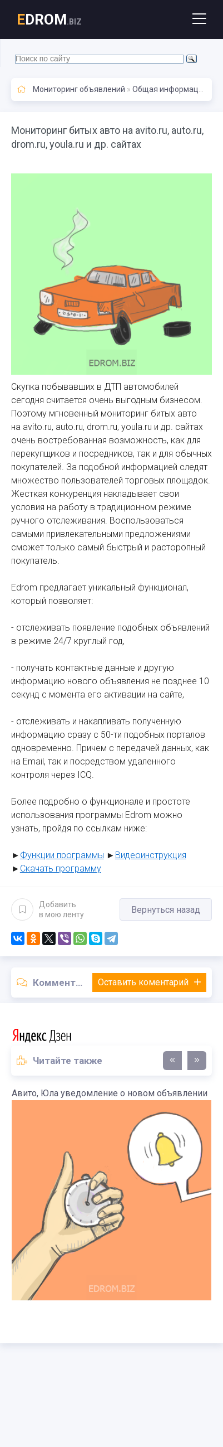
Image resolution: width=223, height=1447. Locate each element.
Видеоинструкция (150, 855)
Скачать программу (60, 868)
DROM (49, 19)
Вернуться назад (165, 909)
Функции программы (62, 855)
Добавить (47, 909)
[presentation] (172, 1060)
